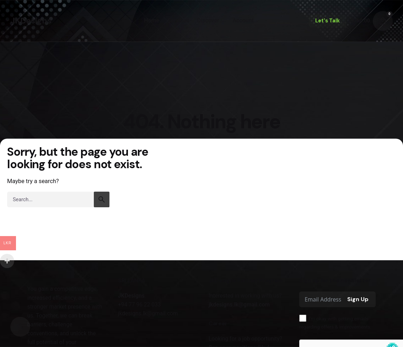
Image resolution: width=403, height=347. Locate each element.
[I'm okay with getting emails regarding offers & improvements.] (302, 318)
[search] (101, 199)
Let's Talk (327, 20)
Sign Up (358, 299)
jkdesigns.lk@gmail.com (239, 304)
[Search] (20, 327)
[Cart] (383, 21)
